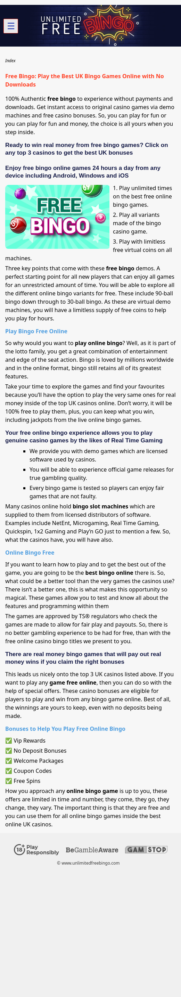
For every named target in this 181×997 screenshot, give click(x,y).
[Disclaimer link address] (92, 851)
